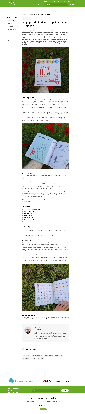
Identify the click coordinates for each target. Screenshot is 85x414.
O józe (9, 37)
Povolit (43, 409)
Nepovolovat (35, 409)
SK (75, 1)
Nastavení (50, 409)
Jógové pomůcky (12, 29)
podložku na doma (47, 318)
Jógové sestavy (11, 32)
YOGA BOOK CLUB (12, 23)
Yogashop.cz (24, 14)
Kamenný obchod (36, 4)
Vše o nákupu (53, 1)
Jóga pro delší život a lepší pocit (36, 99)
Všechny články (12, 20)
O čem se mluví (11, 35)
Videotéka (65, 1)
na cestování (59, 318)
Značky (59, 1)
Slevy (67, 8)
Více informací (42, 405)
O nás (43, 4)
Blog (30, 4)
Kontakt (70, 1)
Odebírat (65, 390)
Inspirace (74, 8)
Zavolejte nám (45, 1)
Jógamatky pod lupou (13, 26)
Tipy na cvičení (11, 40)
